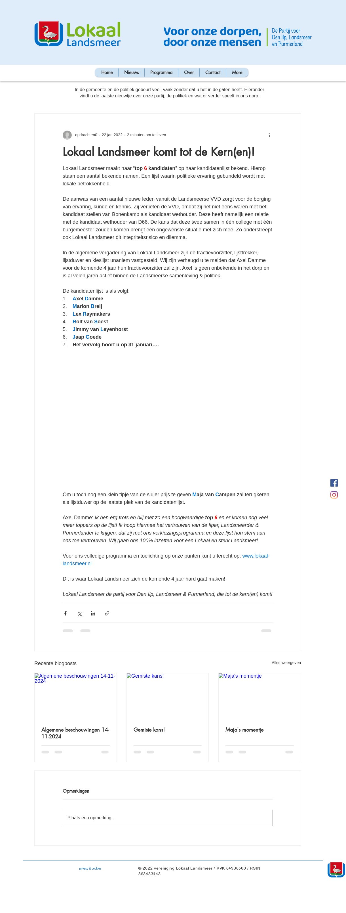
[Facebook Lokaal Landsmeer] (334, 483)
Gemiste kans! (149, 729)
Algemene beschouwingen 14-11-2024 (75, 733)
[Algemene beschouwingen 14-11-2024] (76, 696)
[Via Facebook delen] (65, 613)
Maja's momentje (244, 729)
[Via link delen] (107, 613)
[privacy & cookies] (90, 869)
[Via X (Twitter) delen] (79, 613)
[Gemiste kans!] (168, 696)
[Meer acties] (269, 135)
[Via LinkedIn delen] (93, 613)
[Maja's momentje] (260, 696)
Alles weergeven (286, 662)
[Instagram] (334, 495)
